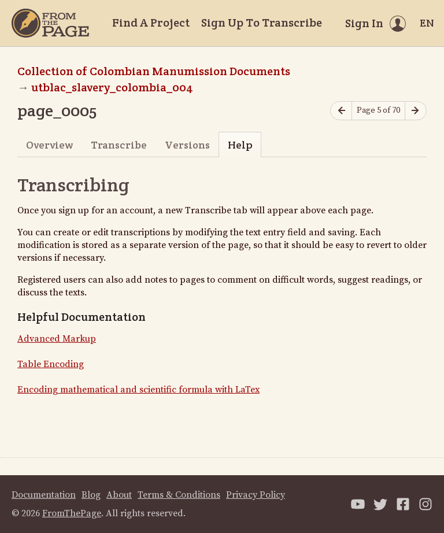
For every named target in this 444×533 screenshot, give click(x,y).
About (119, 495)
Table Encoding (50, 364)
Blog (91, 495)
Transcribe (119, 144)
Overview (49, 144)
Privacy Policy (255, 495)
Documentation (44, 495)
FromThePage (71, 513)
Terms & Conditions (179, 495)
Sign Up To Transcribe (261, 22)
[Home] (50, 23)
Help (240, 144)
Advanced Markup (56, 339)
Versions (187, 144)
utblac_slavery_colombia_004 (112, 87)
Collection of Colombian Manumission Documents (153, 71)
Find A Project (151, 22)
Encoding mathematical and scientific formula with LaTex (138, 389)
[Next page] (416, 110)
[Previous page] (341, 110)
